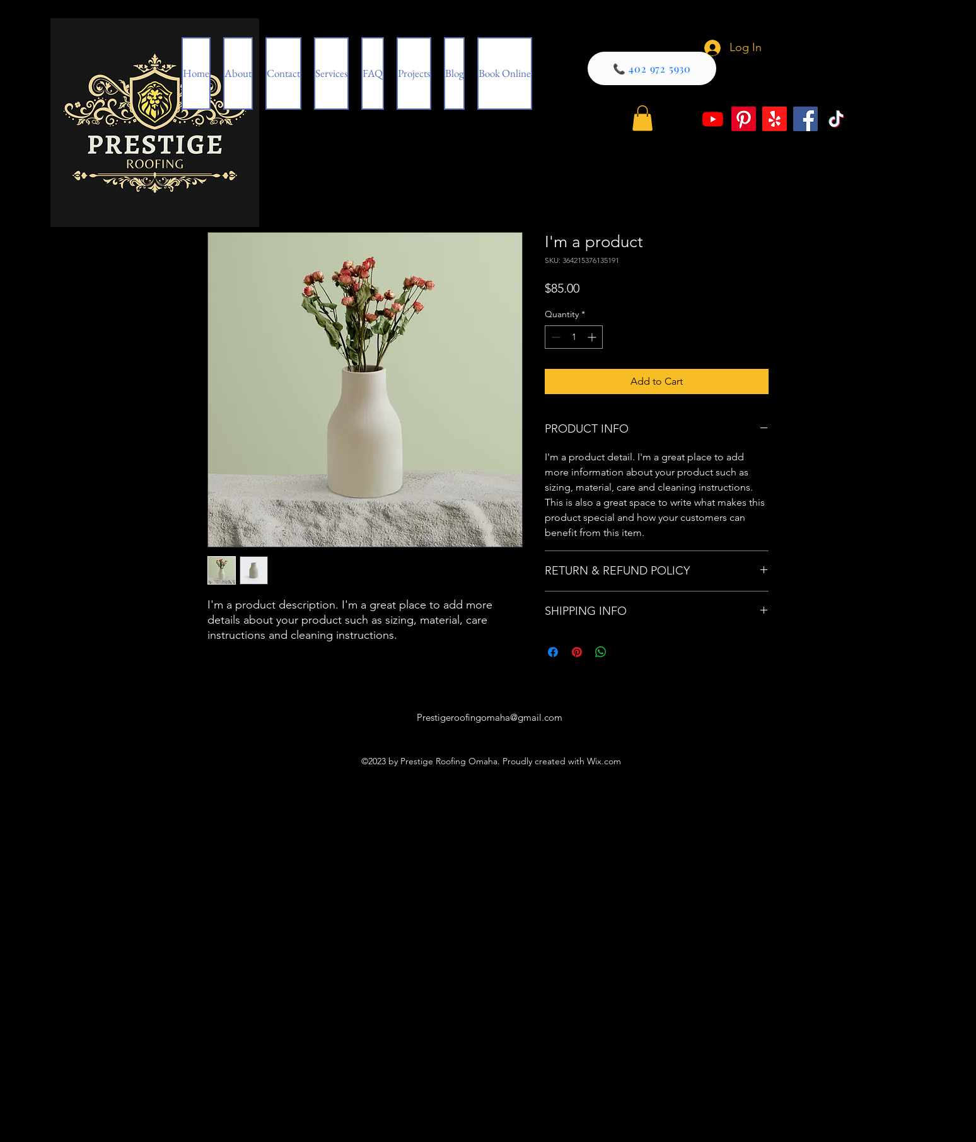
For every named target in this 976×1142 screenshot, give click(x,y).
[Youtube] (712, 119)
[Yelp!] (774, 119)
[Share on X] (624, 652)
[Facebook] (805, 119)
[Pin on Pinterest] (576, 652)
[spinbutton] (573, 337)
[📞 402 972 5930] (652, 68)
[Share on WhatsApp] (600, 652)
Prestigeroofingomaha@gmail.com (489, 717)
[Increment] (593, 337)
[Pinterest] (743, 119)
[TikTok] (836, 119)
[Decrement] (554, 337)
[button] (642, 118)
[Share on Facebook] (553, 652)
